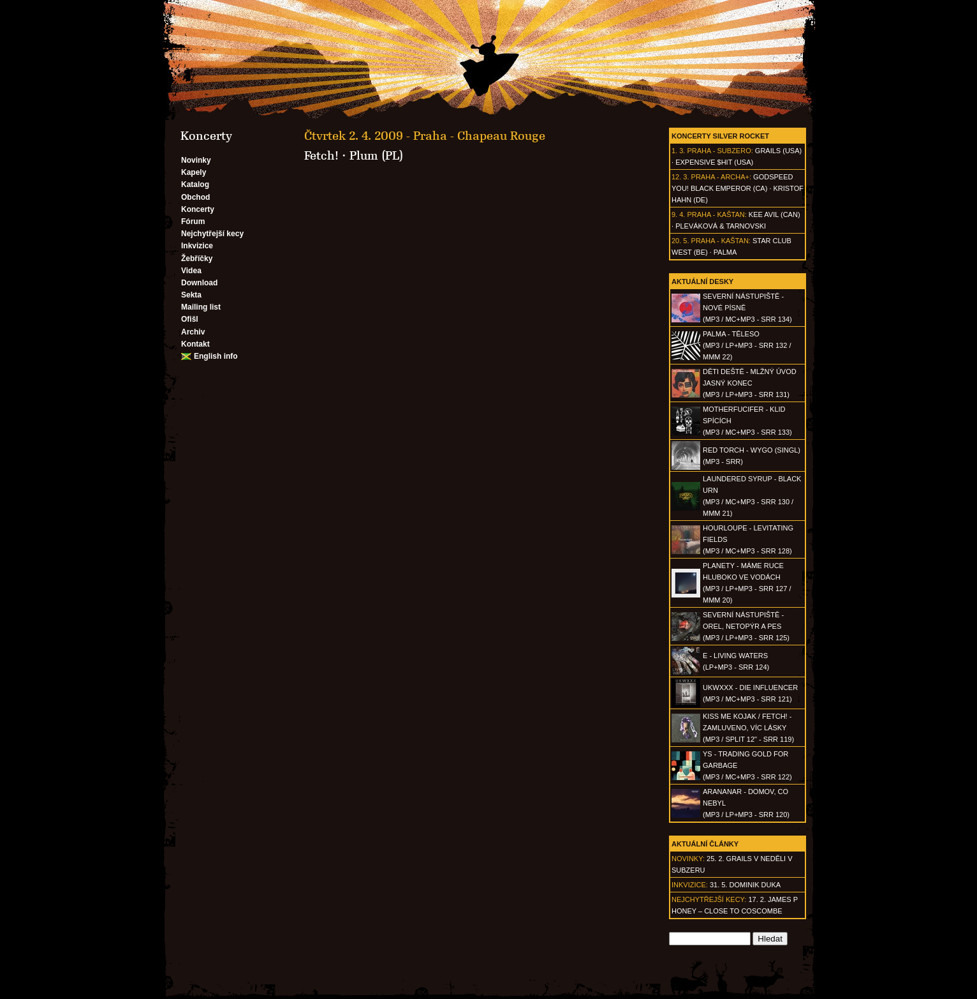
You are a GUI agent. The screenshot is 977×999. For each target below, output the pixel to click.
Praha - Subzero (719, 150)
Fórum (193, 221)
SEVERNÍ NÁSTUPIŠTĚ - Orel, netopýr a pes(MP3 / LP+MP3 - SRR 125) (746, 626)
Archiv (193, 331)
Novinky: (688, 858)
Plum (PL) (376, 156)
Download (199, 282)
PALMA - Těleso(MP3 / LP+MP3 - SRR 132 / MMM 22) (747, 345)
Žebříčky (196, 258)
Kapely (193, 172)
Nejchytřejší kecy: (709, 899)
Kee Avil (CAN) (774, 214)
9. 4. (678, 214)
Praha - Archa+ (720, 177)
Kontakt (195, 344)
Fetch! (321, 156)
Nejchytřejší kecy (212, 233)
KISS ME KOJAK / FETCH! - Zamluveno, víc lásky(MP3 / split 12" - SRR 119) (748, 727)
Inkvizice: (690, 885)
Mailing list (201, 307)
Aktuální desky (702, 281)
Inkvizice (197, 245)
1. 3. (678, 150)
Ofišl (189, 319)
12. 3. (680, 177)
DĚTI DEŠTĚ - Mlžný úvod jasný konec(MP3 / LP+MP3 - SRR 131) (750, 383)
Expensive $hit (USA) (714, 162)
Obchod (195, 197)
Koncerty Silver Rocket (720, 136)
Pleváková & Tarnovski (720, 226)
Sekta (191, 294)
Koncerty (197, 209)
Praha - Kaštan (715, 214)
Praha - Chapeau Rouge (479, 136)
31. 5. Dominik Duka (745, 885)
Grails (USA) (778, 150)
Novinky (196, 160)
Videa (191, 270)
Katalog (195, 184)
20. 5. (680, 240)
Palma (725, 252)
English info (216, 356)
